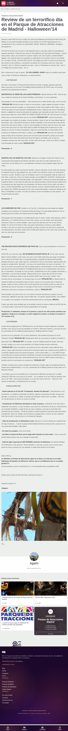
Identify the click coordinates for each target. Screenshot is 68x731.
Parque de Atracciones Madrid (12, 15)
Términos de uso (7, 700)
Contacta (5, 697)
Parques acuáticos (8, 684)
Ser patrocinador (7, 695)
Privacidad (5, 703)
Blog (7, 9)
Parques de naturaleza (9, 687)
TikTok (4, 671)
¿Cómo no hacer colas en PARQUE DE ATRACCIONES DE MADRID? (15, 624)
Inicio (2, 9)
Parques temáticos (8, 681)
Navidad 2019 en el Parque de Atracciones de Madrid (17, 598)
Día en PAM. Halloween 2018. (45, 597)
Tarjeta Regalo (6, 689)
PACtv (4, 676)
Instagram (5, 673)
